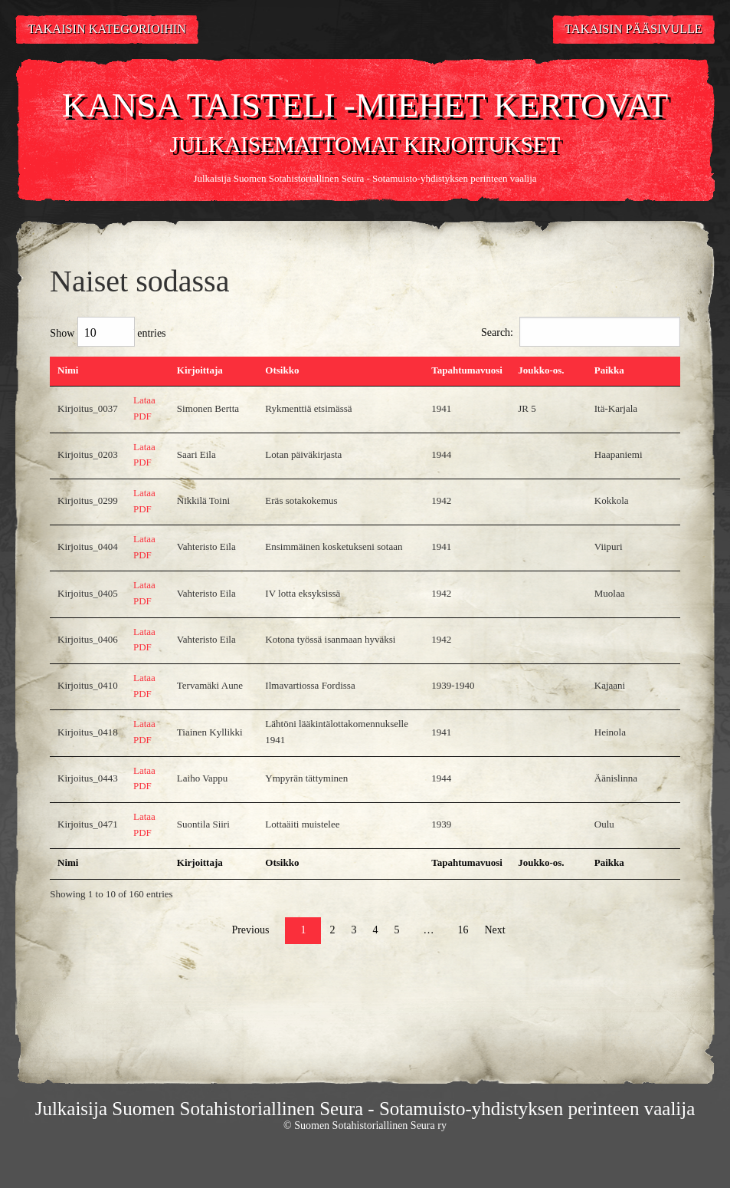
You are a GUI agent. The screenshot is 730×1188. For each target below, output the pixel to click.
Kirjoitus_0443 (87, 778)
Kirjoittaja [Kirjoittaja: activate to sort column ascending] (200, 370)
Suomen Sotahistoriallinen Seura (299, 178)
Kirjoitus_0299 (87, 500)
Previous (250, 930)
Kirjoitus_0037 (87, 408)
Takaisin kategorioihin (107, 29)
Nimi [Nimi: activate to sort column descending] (67, 370)
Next (494, 930)
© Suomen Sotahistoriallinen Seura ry (365, 1125)
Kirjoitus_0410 (87, 685)
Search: (580, 332)
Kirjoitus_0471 (87, 824)
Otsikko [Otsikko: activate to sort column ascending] (282, 370)
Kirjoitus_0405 (87, 593)
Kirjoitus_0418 (87, 732)
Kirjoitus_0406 (87, 639)
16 (462, 930)
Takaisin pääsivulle (633, 29)
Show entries (107, 332)
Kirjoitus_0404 (87, 546)
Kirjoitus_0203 (87, 454)
